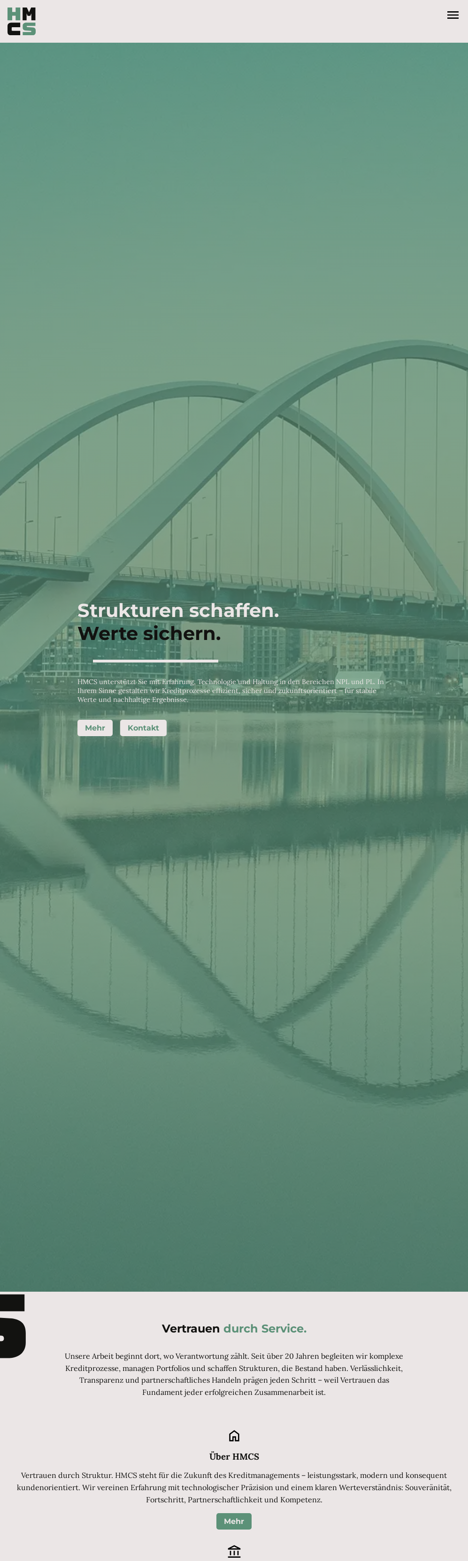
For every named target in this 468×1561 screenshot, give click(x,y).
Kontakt (143, 727)
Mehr (95, 727)
